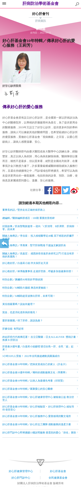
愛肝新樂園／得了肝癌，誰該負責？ (22, 320)
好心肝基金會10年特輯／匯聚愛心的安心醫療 (27, 389)
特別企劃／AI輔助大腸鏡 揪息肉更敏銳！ (25, 287)
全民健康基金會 (58, 477)
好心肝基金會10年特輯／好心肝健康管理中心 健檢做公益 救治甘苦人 (38, 398)
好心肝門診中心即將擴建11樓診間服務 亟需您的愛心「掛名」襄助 (39, 432)
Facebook (48, 190)
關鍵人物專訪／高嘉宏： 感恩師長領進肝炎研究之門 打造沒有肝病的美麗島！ (38, 255)
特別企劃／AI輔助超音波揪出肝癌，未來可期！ (28, 296)
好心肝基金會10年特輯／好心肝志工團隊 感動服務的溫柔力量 (36, 424)
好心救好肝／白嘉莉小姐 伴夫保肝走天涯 (25, 263)
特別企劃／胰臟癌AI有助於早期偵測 (22, 279)
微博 (75, 190)
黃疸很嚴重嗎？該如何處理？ (18, 304)
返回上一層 (4, 243)
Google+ (57, 190)
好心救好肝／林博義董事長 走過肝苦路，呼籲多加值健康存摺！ (38, 271)
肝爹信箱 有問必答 (13, 328)
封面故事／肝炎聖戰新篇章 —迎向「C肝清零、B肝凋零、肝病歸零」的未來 (38, 228)
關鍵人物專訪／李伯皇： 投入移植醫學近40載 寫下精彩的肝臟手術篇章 (38, 237)
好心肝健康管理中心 (21, 471)
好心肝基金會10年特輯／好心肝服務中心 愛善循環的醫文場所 (36, 416)
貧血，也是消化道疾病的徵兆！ (20, 312)
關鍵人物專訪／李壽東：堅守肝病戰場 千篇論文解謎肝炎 (34, 245)
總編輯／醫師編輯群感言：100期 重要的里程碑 (28, 218)
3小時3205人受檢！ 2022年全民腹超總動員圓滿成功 (31, 356)
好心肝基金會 (58, 471)
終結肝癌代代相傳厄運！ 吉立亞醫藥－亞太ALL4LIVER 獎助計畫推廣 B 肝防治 (39, 338)
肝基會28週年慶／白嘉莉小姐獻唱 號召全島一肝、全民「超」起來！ (38, 348)
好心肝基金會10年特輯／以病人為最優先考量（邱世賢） (33, 380)
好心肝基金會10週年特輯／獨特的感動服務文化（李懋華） (35, 372)
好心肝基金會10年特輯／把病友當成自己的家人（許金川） (35, 364)
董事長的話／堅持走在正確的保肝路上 (23, 209)
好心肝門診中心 (20, 477)
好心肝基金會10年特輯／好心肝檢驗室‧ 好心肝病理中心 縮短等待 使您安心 (38, 408)
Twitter (66, 190)
